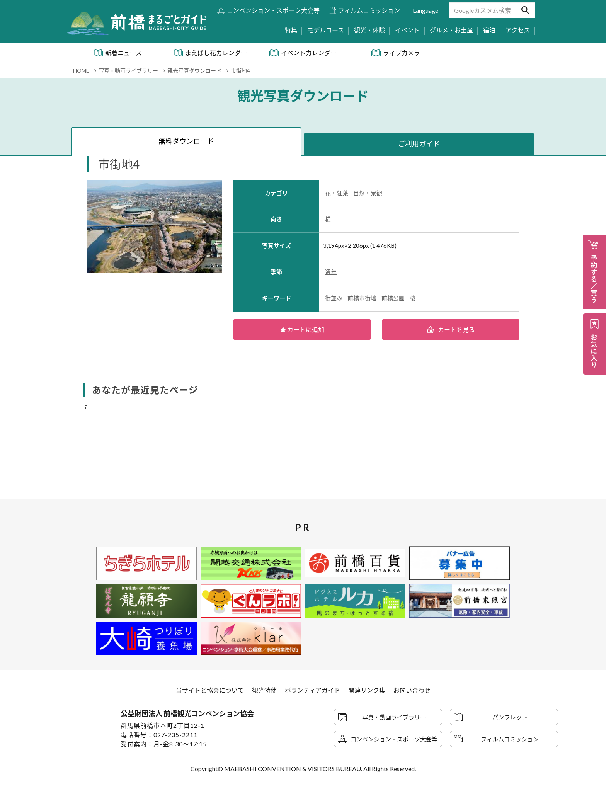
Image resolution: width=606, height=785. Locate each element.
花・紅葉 (336, 192)
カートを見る (451, 329)
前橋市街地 (361, 298)
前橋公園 (393, 298)
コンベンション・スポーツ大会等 (273, 10)
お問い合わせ (412, 690)
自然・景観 (367, 192)
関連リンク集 (366, 690)
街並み (333, 298)
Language (425, 10)
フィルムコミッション (369, 10)
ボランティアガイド (312, 690)
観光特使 (264, 690)
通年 (331, 271)
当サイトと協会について (210, 690)
